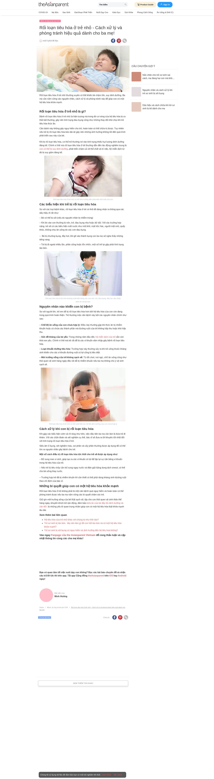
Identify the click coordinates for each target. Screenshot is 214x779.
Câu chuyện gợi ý (143, 65)
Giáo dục (113, 12)
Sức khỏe (124, 12)
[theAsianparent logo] (54, 4)
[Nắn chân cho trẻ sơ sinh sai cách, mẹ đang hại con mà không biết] (153, 75)
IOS (111, 575)
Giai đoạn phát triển (81, 12)
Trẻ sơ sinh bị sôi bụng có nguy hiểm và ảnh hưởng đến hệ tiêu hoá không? (81, 529)
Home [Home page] (41, 606)
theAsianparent (96, 575)
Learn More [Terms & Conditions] (106, 775)
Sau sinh (65, 12)
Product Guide (145, 4)
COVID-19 (43, 12)
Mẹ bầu (54, 12)
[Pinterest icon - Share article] (119, 40)
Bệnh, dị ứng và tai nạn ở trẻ (50, 20)
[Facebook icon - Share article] (113, 40)
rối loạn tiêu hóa (44, 616)
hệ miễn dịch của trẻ (105, 336)
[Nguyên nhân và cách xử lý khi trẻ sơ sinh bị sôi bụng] (153, 91)
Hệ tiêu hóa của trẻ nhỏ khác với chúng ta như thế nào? (71, 519)
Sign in (165, 4)
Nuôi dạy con (99, 12)
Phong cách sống (140, 12)
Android (122, 575)
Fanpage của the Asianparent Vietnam (73, 534)
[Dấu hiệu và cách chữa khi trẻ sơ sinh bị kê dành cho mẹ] (153, 106)
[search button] (126, 4)
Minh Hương (60, 595)
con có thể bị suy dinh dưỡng (53, 148)
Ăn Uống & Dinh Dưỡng (161, 12)
